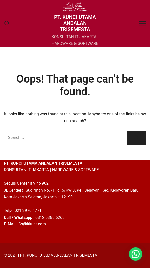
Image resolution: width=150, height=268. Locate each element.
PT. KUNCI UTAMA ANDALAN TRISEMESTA (75, 23)
